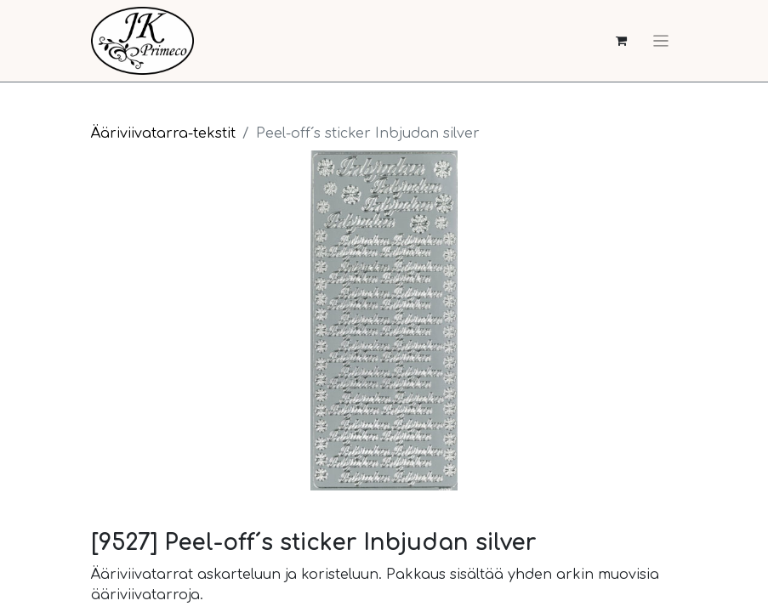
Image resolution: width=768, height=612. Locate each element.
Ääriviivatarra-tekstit (163, 133)
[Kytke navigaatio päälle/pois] (661, 41)
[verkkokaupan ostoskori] (621, 41)
